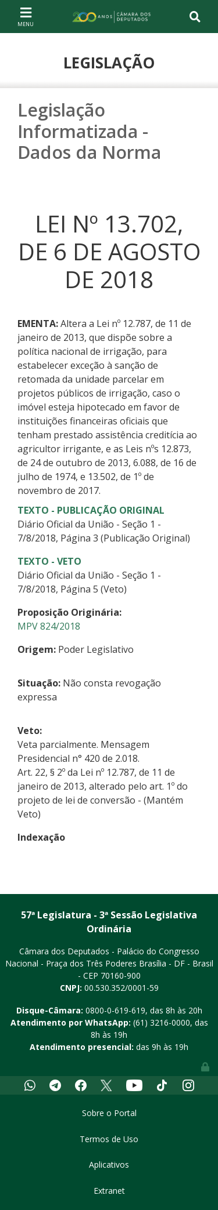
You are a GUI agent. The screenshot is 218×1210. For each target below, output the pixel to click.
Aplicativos (109, 1164)
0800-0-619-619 (115, 1010)
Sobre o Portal (109, 1112)
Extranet (109, 1190)
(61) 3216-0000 (161, 1022)
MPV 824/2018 (48, 626)
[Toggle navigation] (25, 16)
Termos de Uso (109, 1138)
